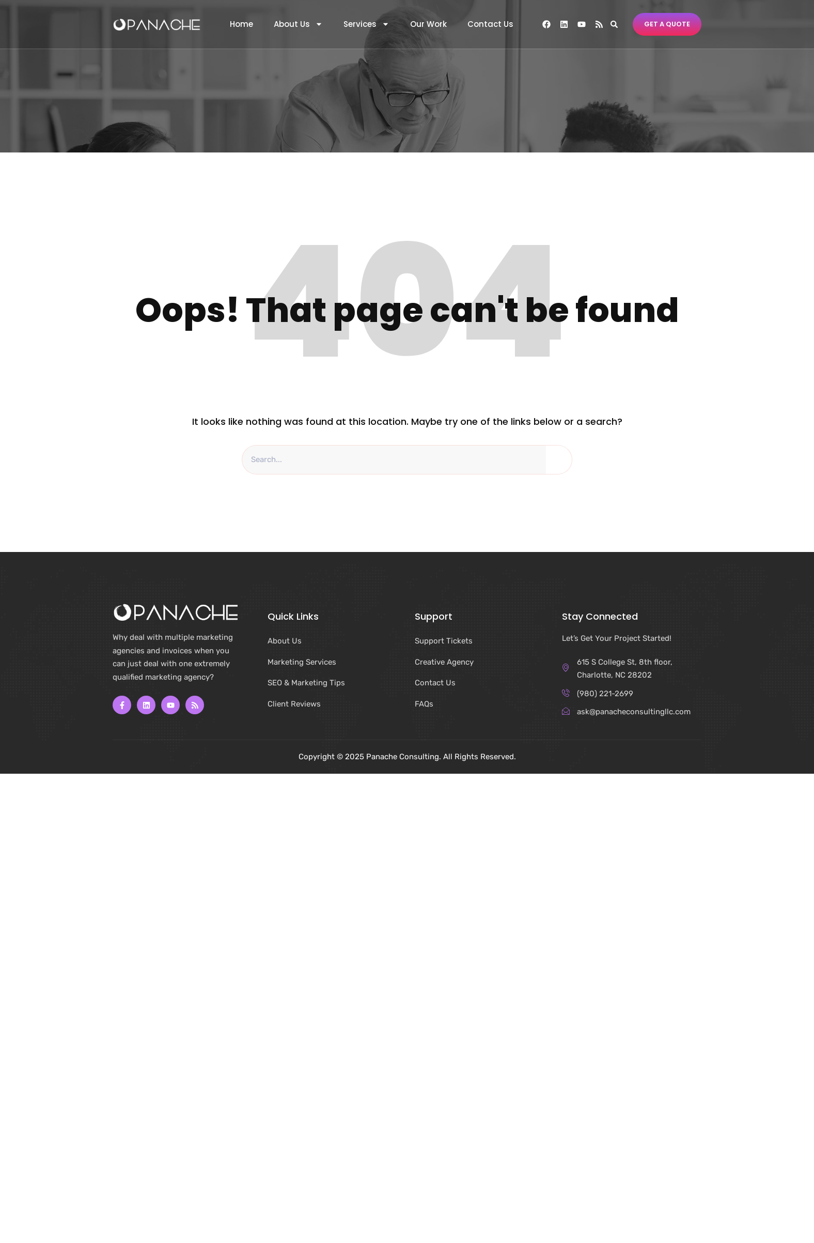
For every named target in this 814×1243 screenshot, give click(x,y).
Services (366, 24)
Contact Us (490, 24)
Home (241, 24)
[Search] (559, 460)
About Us (298, 24)
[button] (613, 24)
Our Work (428, 24)
